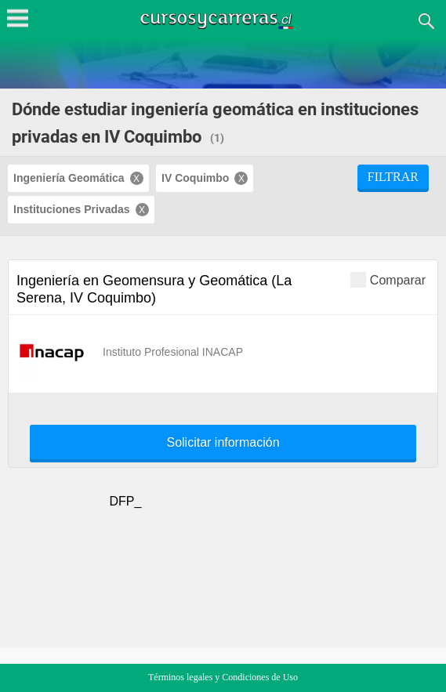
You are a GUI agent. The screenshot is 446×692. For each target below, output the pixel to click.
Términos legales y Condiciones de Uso (223, 677)
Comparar (388, 279)
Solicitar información (222, 443)
